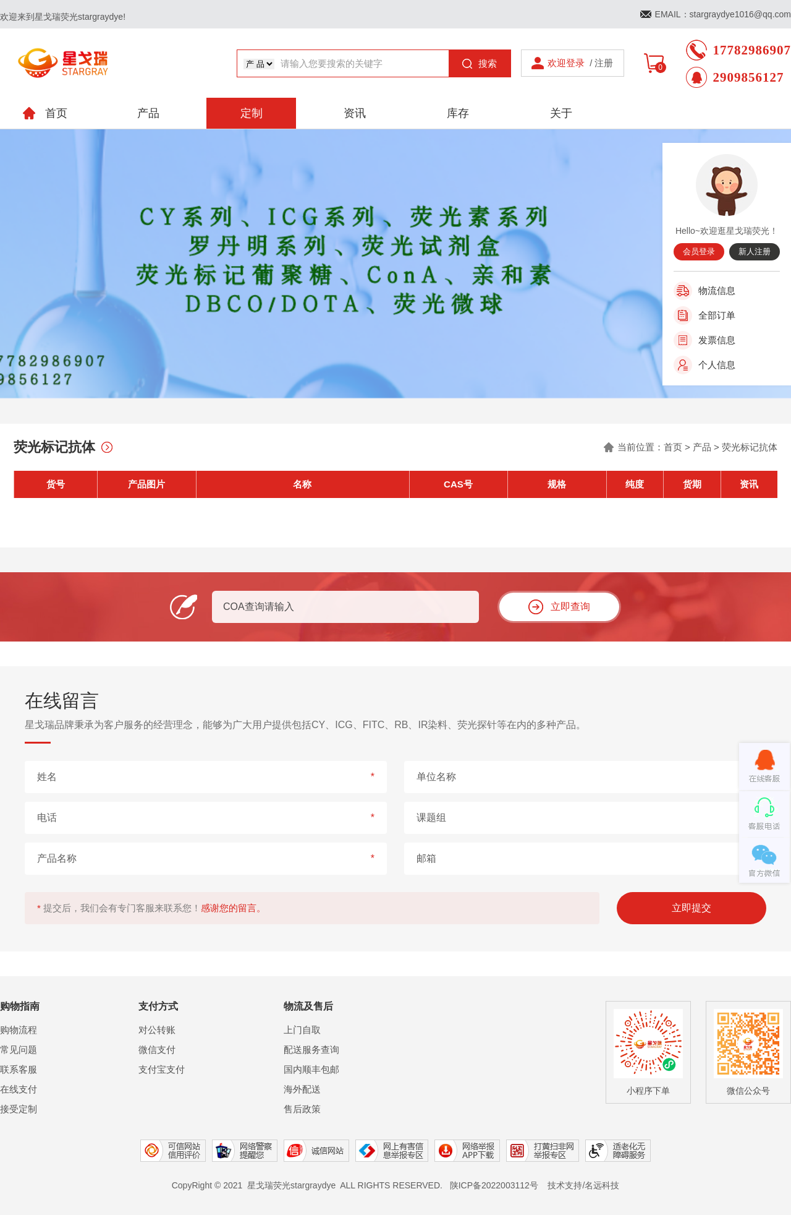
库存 (458, 113)
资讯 (355, 113)
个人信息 (716, 364)
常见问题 (18, 1049)
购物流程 (18, 1029)
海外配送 (302, 1089)
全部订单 (716, 315)
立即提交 (691, 908)
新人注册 (754, 251)
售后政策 (302, 1109)
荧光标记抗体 (749, 447)
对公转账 (157, 1029)
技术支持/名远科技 (583, 1185)
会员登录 (699, 251)
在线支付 (18, 1089)
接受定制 (18, 1109)
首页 (673, 447)
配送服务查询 (311, 1049)
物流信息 (716, 290)
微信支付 (157, 1049)
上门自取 (302, 1029)
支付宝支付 (161, 1069)
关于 (561, 113)
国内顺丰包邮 (311, 1069)
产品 (148, 113)
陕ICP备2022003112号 (494, 1185)
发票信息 (716, 340)
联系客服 (18, 1069)
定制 (251, 113)
